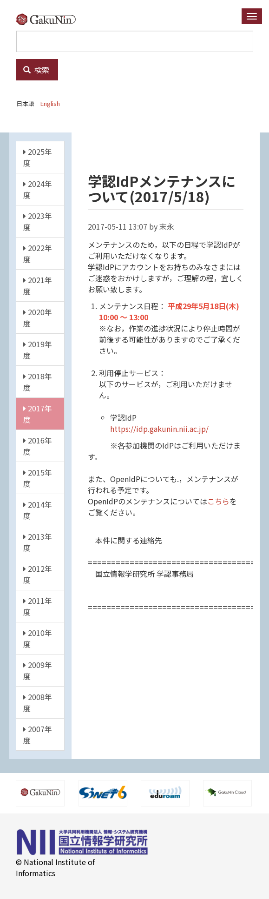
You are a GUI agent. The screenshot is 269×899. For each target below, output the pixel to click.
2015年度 (37, 478)
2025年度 (37, 157)
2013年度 (37, 542)
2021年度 (37, 285)
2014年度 (37, 510)
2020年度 (37, 317)
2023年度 (37, 221)
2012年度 (37, 574)
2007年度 (37, 734)
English (50, 103)
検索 (36, 69)
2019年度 (37, 349)
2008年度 (37, 702)
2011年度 (37, 606)
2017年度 (37, 414)
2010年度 (37, 638)
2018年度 (37, 381)
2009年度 (37, 670)
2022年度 (37, 253)
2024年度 (37, 189)
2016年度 (37, 446)
